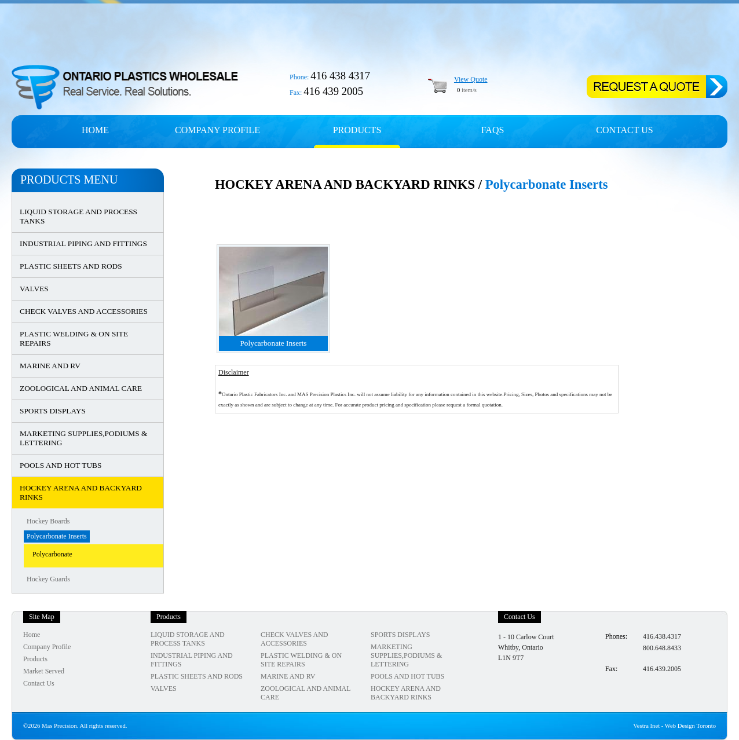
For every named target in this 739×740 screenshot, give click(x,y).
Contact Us (624, 130)
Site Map (41, 617)
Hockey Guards (48, 579)
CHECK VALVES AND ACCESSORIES (84, 311)
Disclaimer (233, 372)
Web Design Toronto (690, 726)
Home (95, 130)
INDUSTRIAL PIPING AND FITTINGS (83, 243)
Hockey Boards (48, 521)
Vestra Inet (646, 726)
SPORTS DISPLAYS (53, 410)
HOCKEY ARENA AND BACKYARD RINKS (81, 492)
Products (357, 130)
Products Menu (69, 179)
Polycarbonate (52, 554)
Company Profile (47, 647)
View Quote (471, 79)
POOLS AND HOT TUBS (60, 465)
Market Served (43, 671)
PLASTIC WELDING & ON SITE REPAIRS (74, 338)
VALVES (34, 288)
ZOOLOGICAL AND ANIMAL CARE (81, 388)
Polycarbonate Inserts (57, 536)
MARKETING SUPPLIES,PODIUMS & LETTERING (83, 438)
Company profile (217, 130)
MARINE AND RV (50, 365)
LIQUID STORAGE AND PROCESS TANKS (78, 216)
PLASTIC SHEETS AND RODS (71, 266)
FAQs (492, 130)
